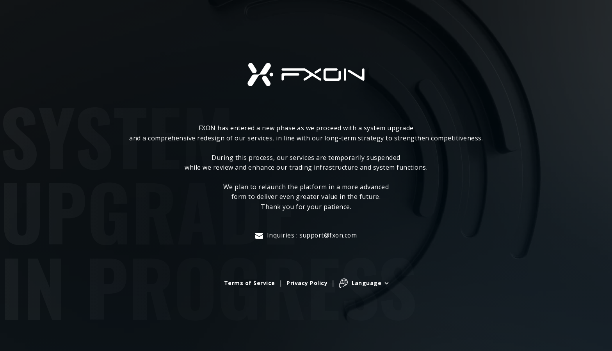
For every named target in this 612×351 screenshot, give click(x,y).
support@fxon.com (328, 235)
